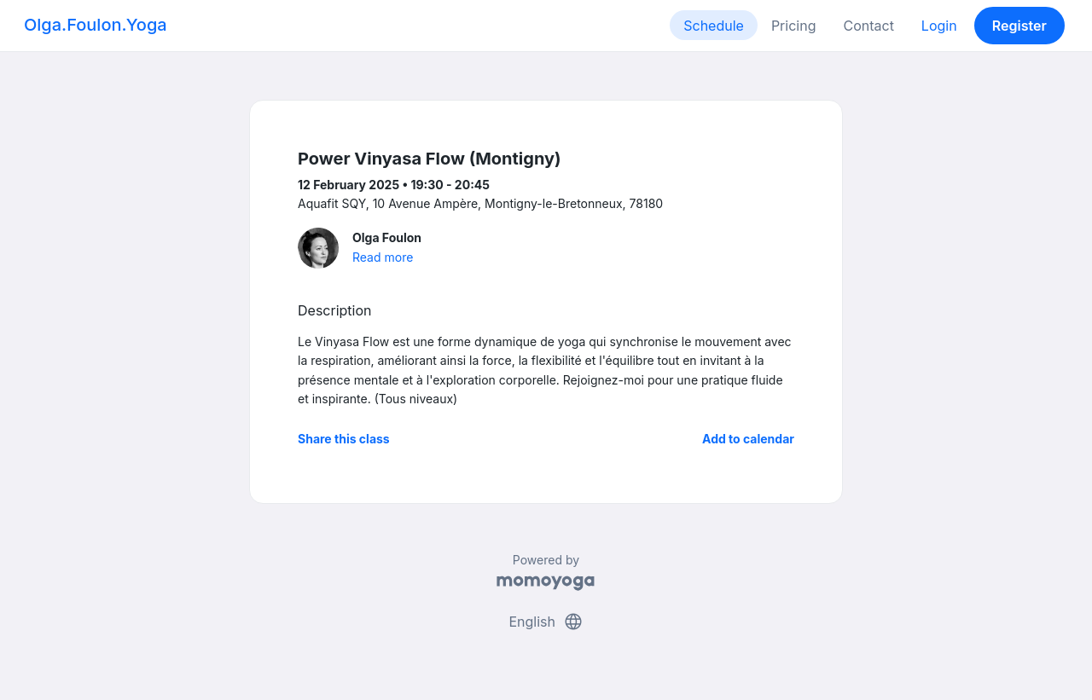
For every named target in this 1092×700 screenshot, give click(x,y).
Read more (382, 257)
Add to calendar (748, 438)
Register (1019, 25)
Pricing (793, 25)
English (545, 621)
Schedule (713, 25)
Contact (868, 25)
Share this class (344, 438)
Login (939, 25)
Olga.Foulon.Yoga (95, 24)
